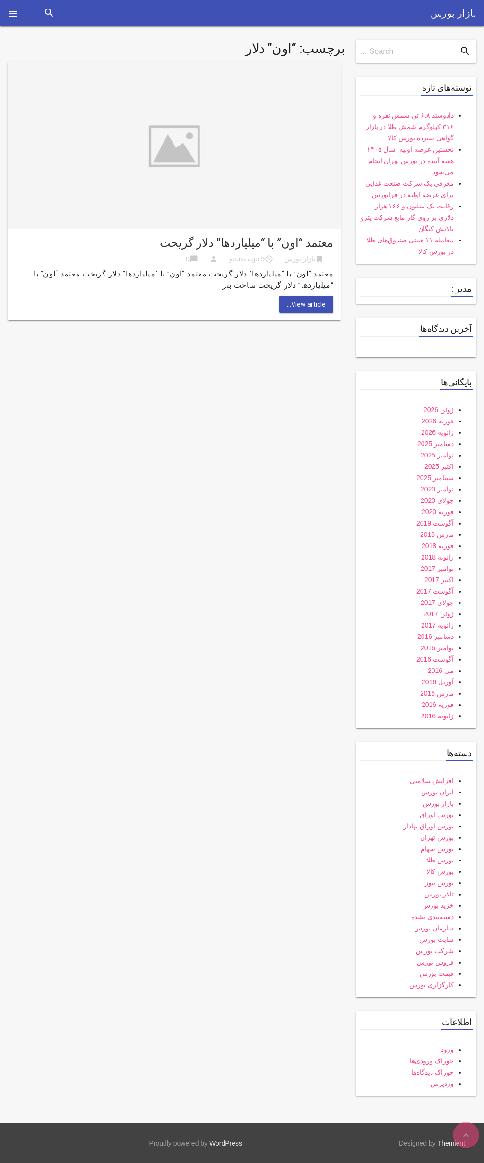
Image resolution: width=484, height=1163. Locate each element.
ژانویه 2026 (437, 432)
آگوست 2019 (435, 523)
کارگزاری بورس (431, 985)
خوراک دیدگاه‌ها (432, 1072)
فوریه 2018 (438, 546)
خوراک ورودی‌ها (432, 1061)
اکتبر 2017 (439, 580)
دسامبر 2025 (435, 444)
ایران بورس (437, 792)
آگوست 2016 (435, 659)
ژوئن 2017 (439, 614)
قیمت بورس (437, 973)
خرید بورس (438, 905)
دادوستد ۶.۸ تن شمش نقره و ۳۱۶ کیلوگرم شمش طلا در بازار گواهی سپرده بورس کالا (410, 127)
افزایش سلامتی (432, 780)
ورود (447, 1049)
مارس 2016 (437, 693)
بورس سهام (437, 849)
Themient (451, 1143)
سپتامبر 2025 (435, 478)
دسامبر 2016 (435, 636)
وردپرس (442, 1083)
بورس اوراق (437, 814)
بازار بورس (453, 13)
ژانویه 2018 (437, 557)
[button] (13, 13)
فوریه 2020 (438, 512)
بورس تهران (437, 837)
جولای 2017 (437, 602)
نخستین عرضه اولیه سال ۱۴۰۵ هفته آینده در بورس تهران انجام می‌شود (410, 161)
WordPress (225, 1143)
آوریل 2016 (438, 682)
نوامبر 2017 (437, 568)
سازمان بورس (434, 928)
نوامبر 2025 (437, 455)
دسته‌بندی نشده (432, 917)
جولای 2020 (437, 500)
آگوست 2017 (435, 591)
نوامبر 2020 (437, 489)
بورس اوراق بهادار (428, 826)
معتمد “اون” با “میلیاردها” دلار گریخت (246, 243)
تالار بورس (439, 894)
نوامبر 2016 (437, 648)
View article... (306, 304)
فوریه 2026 (438, 421)
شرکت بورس (435, 951)
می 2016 (441, 670)
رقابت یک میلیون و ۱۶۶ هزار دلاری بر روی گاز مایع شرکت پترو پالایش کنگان (407, 217)
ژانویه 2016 (437, 716)
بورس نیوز (439, 883)
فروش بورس (435, 962)
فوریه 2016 (438, 704)
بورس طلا (440, 860)
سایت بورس (436, 939)
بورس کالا (440, 871)
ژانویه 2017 (437, 625)
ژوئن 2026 (439, 410)
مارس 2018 (437, 534)
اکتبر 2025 (439, 466)
